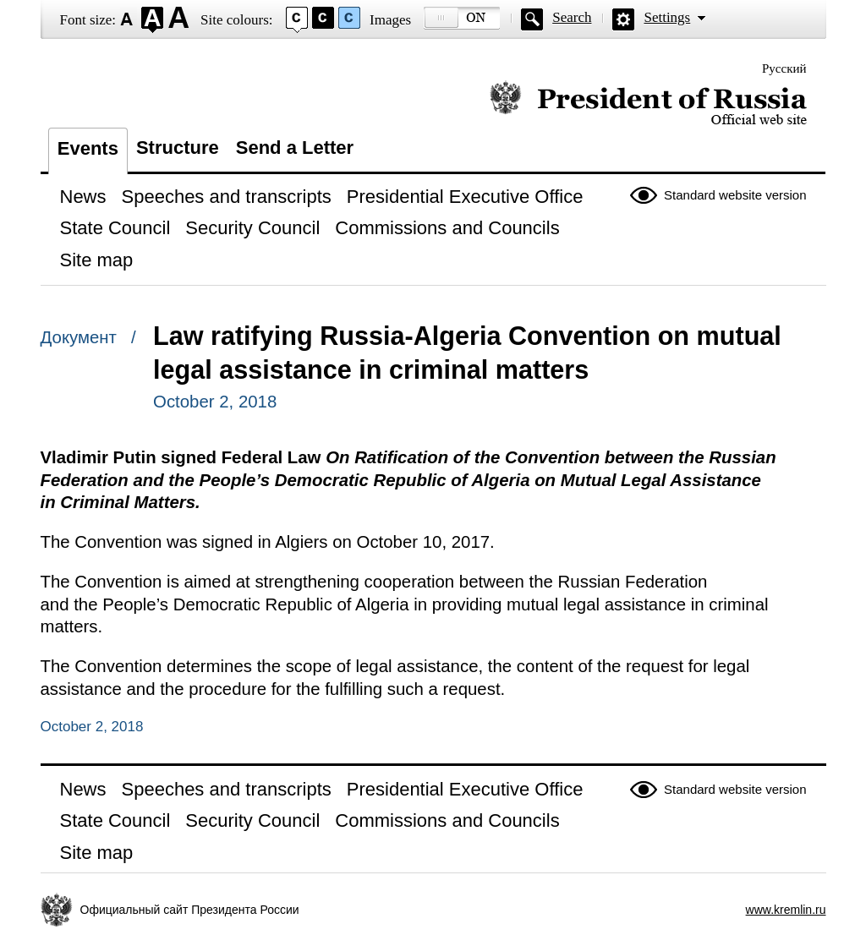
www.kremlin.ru (786, 909)
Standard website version (735, 195)
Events (88, 148)
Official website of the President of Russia (648, 103)
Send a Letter (295, 147)
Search (571, 17)
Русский (784, 68)
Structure (177, 147)
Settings (667, 17)
